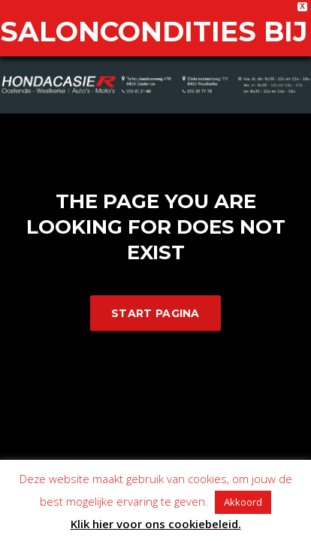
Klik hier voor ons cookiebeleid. (156, 523)
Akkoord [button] (243, 502)
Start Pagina (155, 294)
